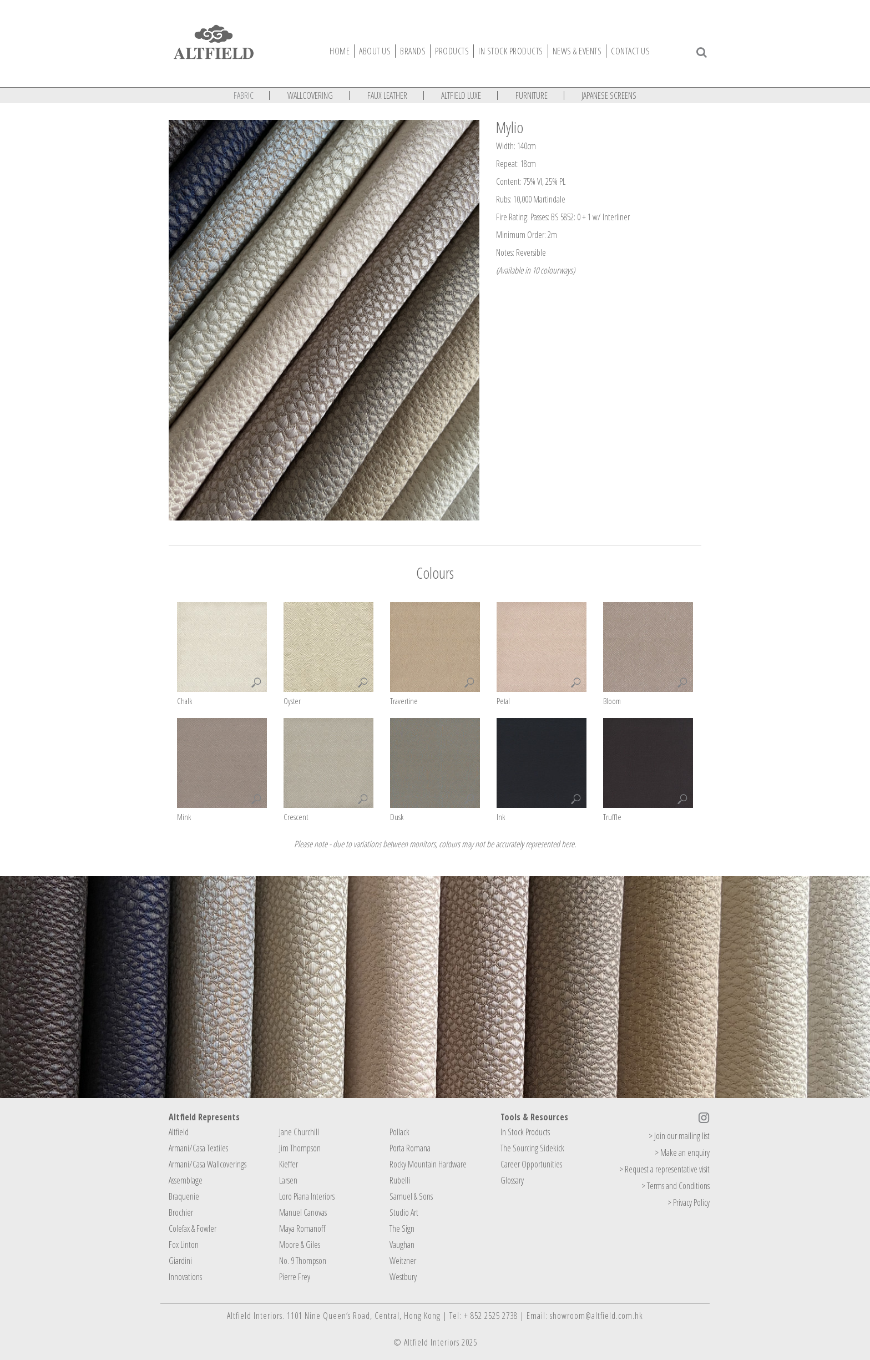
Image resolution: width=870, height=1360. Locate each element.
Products (452, 51)
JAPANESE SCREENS (608, 95)
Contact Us (630, 51)
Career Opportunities (531, 1164)
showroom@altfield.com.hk (596, 1316)
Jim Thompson (300, 1148)
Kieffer (288, 1164)
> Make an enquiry (682, 1152)
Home (340, 51)
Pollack (399, 1132)
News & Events (577, 51)
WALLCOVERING (310, 95)
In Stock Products (525, 1132)
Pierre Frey (294, 1277)
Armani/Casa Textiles (198, 1148)
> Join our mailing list (679, 1136)
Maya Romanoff (302, 1228)
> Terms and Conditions (675, 1186)
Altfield (179, 1132)
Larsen (288, 1180)
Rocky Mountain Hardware (428, 1164)
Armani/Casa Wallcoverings (207, 1164)
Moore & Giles (299, 1244)
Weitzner (403, 1261)
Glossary (512, 1180)
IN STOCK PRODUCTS (510, 51)
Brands (413, 51)
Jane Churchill (299, 1132)
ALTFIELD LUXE (461, 95)
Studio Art (404, 1212)
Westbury (403, 1277)
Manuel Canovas (303, 1212)
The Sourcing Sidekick (532, 1148)
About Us (375, 51)
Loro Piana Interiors (307, 1196)
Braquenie (184, 1196)
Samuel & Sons (411, 1196)
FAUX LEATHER (387, 95)
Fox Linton (184, 1244)
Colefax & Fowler (192, 1228)
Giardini (180, 1261)
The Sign (402, 1228)
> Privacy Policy (688, 1202)
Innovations (185, 1277)
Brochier (181, 1212)
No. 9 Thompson (302, 1261)
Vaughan (402, 1244)
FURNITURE (531, 95)
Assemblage (186, 1180)
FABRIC (244, 95)
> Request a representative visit (664, 1169)
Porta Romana (410, 1148)
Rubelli (400, 1180)
